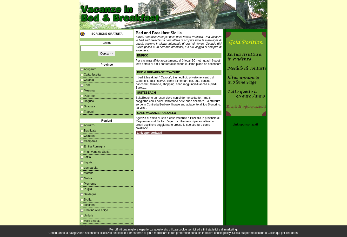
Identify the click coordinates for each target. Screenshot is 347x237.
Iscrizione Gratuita (106, 33)
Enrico (142, 55)
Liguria (88, 162)
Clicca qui (238, 233)
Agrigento (90, 69)
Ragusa (89, 101)
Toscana (89, 205)
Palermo (89, 96)
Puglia (88, 189)
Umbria (88, 215)
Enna (87, 85)
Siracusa (89, 106)
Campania (90, 141)
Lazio (87, 157)
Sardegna (90, 194)
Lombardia (91, 167)
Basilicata (90, 130)
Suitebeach (146, 92)
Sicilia (87, 199)
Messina (89, 90)
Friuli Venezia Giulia (96, 151)
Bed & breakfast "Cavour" (158, 72)
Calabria (89, 136)
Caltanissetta (92, 74)
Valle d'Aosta (92, 221)
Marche (88, 173)
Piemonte (90, 183)
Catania (89, 80)
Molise (88, 178)
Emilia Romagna (94, 146)
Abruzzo (89, 125)
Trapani (88, 111)
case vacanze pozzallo (156, 113)
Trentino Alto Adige (96, 210)
